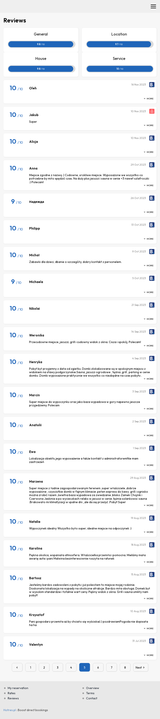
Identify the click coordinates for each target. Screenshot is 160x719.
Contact (91, 698)
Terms (90, 693)
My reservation (18, 688)
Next (141, 667)
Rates (11, 693)
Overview (92, 688)
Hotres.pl (9, 710)
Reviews (13, 698)
